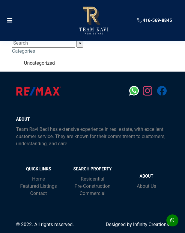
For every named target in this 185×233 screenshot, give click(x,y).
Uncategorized (39, 63)
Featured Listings (38, 186)
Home (38, 179)
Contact (38, 193)
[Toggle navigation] (33, 20)
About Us (146, 186)
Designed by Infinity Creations (137, 224)
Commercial (92, 193)
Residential (92, 179)
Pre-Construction (93, 186)
